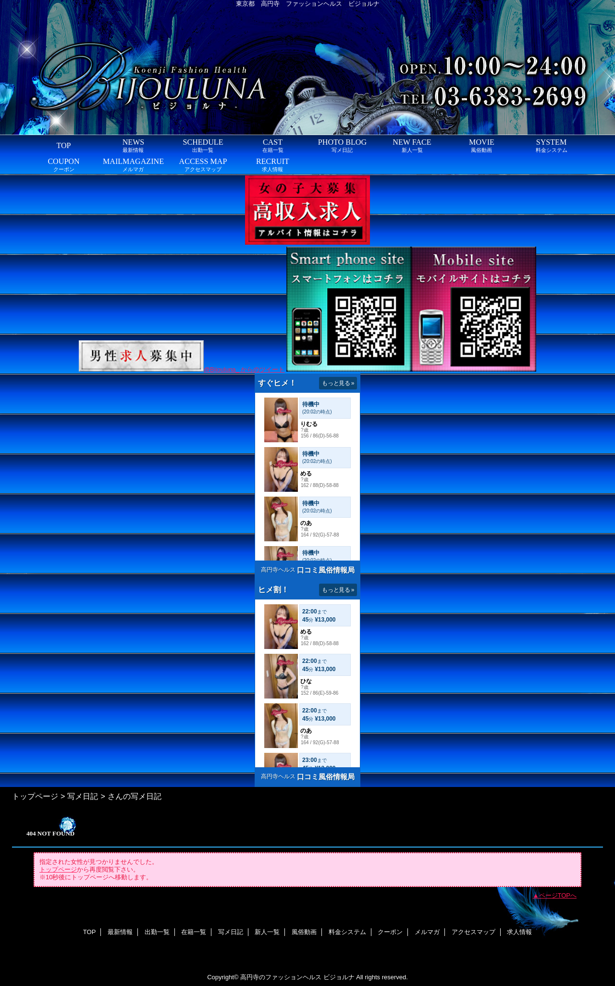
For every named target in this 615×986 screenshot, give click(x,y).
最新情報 (120, 932)
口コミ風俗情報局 (326, 570)
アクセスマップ (473, 932)
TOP (63, 145)
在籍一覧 (193, 932)
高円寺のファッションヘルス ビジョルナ (297, 977)
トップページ (35, 796)
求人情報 (519, 932)
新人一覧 (267, 932)
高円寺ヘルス (278, 569)
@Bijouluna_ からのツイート (244, 369)
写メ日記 (82, 796)
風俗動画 (304, 932)
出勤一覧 (157, 932)
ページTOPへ (558, 895)
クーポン (390, 932)
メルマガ (427, 932)
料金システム (347, 932)
